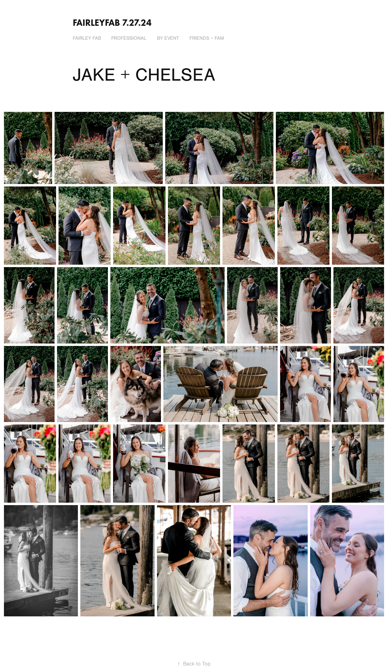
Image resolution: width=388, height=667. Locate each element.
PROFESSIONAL (128, 38)
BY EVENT (168, 38)
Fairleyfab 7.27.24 (112, 22)
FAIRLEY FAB (87, 38)
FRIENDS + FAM (206, 38)
